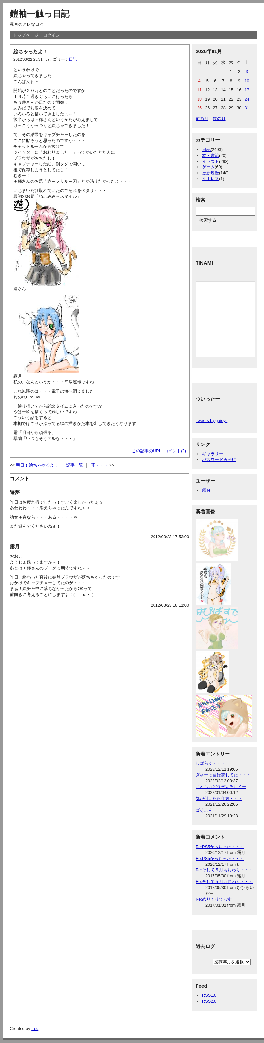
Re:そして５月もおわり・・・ (224, 869)
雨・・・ (99, 465)
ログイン (51, 35)
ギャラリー (212, 453)
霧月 (206, 490)
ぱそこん (204, 810)
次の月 (219, 118)
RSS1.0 (209, 995)
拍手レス (210, 178)
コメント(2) (175, 450)
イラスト (210, 161)
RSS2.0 (209, 1001)
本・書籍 (210, 155)
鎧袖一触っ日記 (39, 13)
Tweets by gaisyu (211, 420)
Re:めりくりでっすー (216, 899)
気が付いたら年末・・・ (219, 798)
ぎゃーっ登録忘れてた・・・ (223, 774)
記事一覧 (74, 465)
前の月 (202, 118)
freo (34, 1028)
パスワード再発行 (219, 459)
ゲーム (208, 166)
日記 (73, 59)
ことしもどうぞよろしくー (221, 786)
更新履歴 (210, 172)
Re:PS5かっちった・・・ (220, 846)
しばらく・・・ (210, 763)
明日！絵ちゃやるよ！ (37, 465)
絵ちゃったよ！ (30, 51)
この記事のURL (146, 450)
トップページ (25, 35)
